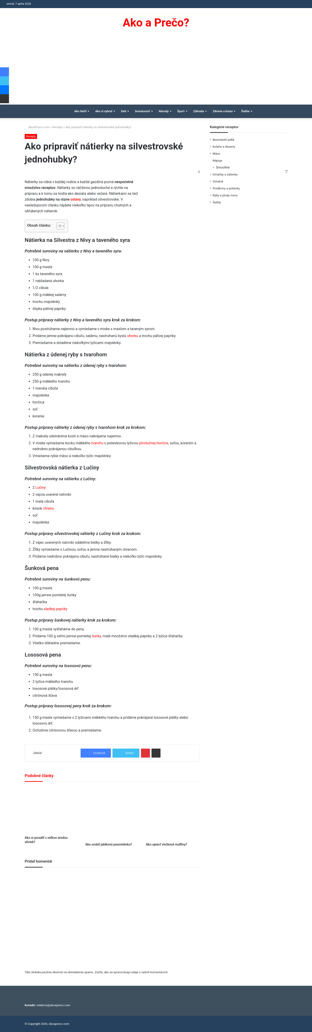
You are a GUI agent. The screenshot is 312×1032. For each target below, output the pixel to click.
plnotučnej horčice (153, 443)
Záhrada (198, 111)
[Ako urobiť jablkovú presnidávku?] (112, 813)
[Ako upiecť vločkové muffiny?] (173, 813)
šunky (96, 636)
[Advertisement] (156, 70)
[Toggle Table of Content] (58, 226)
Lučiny (40, 487)
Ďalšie (245, 111)
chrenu (48, 508)
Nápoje (217, 160)
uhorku (132, 336)
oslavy (75, 199)
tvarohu (97, 443)
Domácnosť (142, 111)
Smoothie (223, 167)
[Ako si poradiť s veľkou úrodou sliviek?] (52, 809)
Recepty (57, 127)
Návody (164, 111)
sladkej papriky (56, 609)
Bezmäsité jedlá (223, 139)
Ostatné (218, 181)
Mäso (216, 153)
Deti (123, 111)
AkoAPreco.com (37, 127)
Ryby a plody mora (225, 195)
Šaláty (217, 202)
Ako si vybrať (103, 111)
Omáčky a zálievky (225, 174)
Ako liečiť (80, 111)
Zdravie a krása (223, 111)
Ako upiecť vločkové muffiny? (166, 844)
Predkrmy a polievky (226, 188)
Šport (181, 111)
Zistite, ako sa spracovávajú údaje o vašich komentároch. (131, 972)
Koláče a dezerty (224, 146)
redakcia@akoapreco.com (53, 1005)
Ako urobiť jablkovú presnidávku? (108, 844)
